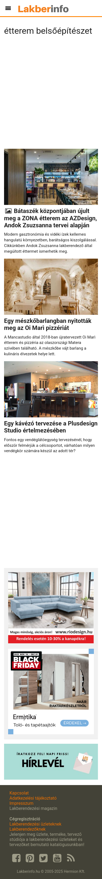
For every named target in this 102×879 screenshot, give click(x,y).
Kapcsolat (19, 793)
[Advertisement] (51, 94)
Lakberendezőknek (27, 829)
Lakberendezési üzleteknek (35, 824)
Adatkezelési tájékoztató (33, 798)
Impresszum (21, 803)
